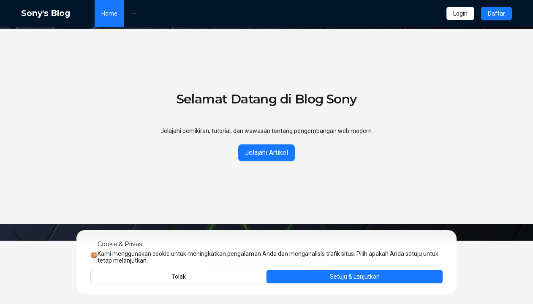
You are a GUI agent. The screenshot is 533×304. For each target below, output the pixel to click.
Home (109, 13)
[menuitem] (109, 13)
